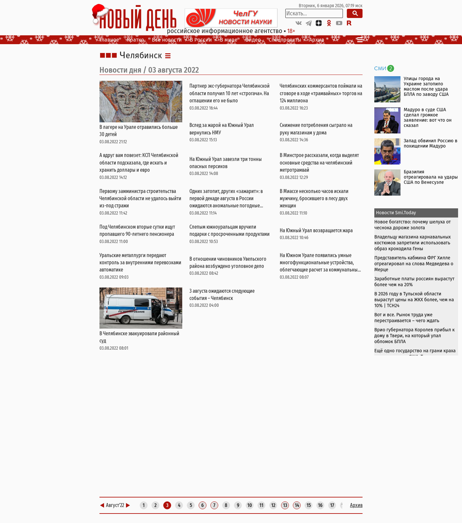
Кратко (135, 40)
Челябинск (141, 56)
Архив (316, 40)
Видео (253, 40)
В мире (229, 40)
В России (201, 40)
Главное (109, 40)
